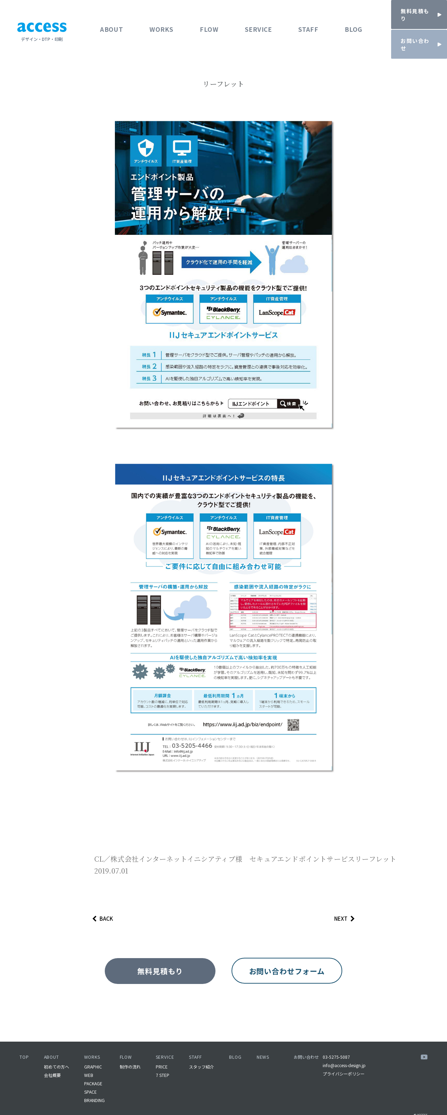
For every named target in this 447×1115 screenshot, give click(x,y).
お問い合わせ (307, 1043)
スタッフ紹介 (202, 1053)
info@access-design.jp (345, 1052)
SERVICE (256, 24)
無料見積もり (153, 973)
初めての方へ (56, 1053)
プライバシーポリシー (345, 1060)
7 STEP (162, 1061)
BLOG (350, 24)
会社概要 (52, 1061)
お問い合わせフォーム (294, 973)
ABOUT (112, 24)
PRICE (162, 1053)
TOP (24, 1043)
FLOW (208, 24)
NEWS (263, 1043)
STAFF (306, 24)
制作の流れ (130, 1053)
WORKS (161, 24)
